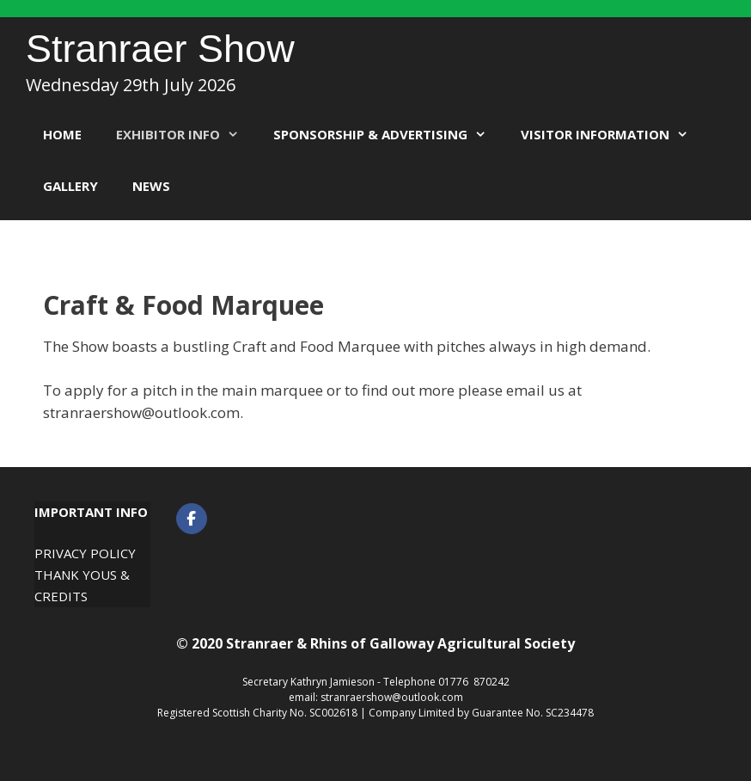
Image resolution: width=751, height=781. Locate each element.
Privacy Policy (85, 553)
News (151, 185)
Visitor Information (613, 134)
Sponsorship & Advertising (388, 134)
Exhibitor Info (186, 134)
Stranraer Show (160, 49)
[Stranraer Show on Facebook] (191, 518)
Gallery (70, 185)
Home (62, 134)
